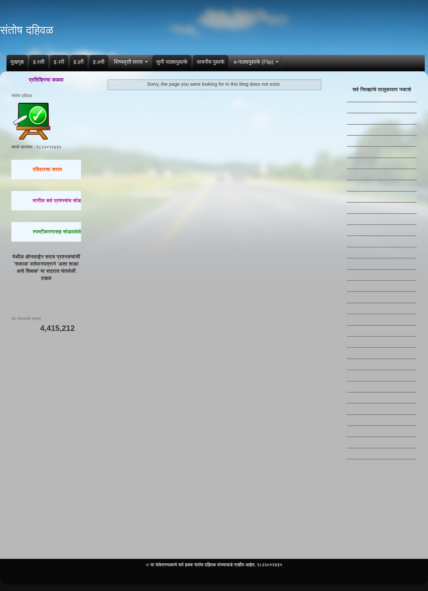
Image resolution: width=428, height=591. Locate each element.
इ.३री (79, 62)
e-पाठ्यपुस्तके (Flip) (253, 62)
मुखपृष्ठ (17, 62)
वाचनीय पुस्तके (210, 62)
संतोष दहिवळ (27, 30)
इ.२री (59, 62)
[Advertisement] (46, 440)
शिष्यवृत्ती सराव (128, 62)
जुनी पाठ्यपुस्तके (171, 62)
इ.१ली (38, 62)
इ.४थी (98, 62)
